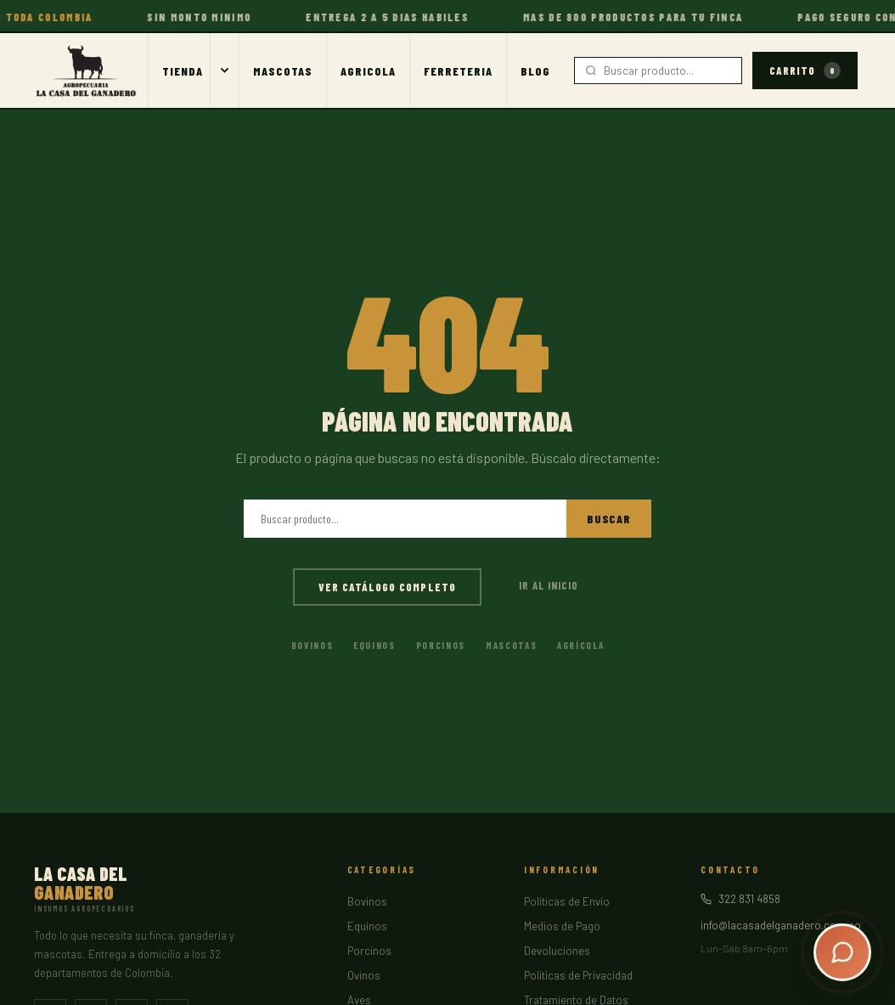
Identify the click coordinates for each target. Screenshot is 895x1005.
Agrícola (580, 645)
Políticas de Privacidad (578, 975)
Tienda (182, 71)
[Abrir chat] (842, 952)
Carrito (805, 70)
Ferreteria (458, 71)
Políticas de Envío (567, 901)
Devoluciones (557, 950)
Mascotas (282, 71)
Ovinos (363, 975)
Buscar (609, 518)
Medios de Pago (562, 926)
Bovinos (312, 645)
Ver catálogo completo (387, 587)
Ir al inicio (548, 585)
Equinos (374, 645)
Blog (535, 71)
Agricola (368, 71)
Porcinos (440, 645)
